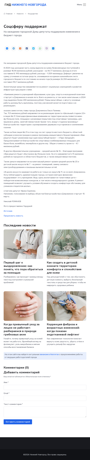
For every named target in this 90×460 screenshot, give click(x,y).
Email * (7, 393)
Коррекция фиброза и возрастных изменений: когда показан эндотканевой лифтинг (63, 329)
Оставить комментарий (18, 422)
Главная (8, 14)
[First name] (45, 387)
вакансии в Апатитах (49, 354)
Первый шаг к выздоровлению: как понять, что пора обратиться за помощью (23, 268)
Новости (20, 14)
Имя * (6, 382)
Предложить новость (13, 216)
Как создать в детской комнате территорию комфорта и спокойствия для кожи (64, 268)
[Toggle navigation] (81, 4)
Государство (33, 14)
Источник (8, 211)
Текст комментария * (13, 404)
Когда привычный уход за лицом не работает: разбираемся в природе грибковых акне (21, 329)
